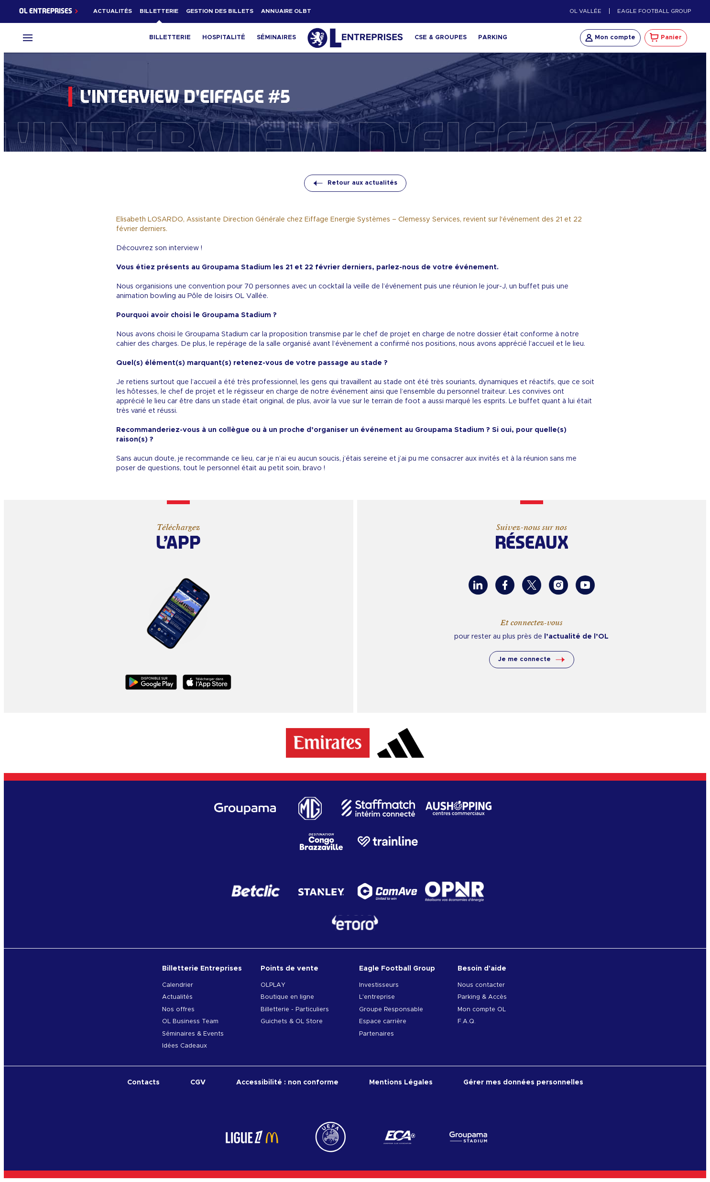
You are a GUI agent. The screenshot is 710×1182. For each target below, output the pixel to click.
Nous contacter (481, 985)
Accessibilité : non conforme (287, 1082)
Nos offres (178, 1009)
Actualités (112, 11)
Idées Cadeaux (184, 1046)
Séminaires (276, 37)
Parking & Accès (482, 997)
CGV (198, 1082)
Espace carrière (382, 1021)
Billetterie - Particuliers (295, 1009)
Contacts (143, 1082)
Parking (492, 37)
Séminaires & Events (193, 1034)
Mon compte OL (482, 1009)
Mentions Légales (401, 1082)
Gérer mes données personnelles (523, 1082)
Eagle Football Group (654, 11)
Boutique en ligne (287, 997)
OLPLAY (273, 985)
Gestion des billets (219, 11)
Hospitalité (223, 37)
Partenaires (376, 1034)
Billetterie (159, 11)
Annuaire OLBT (286, 11)
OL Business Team (190, 1021)
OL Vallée (585, 11)
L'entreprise (377, 997)
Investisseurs (379, 985)
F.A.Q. (467, 1021)
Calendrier (177, 985)
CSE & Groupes (441, 37)
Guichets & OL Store (292, 1021)
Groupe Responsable (391, 1009)
